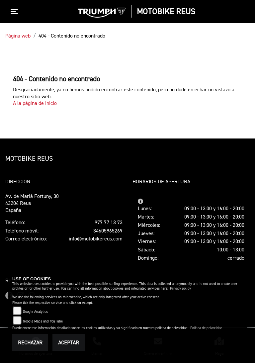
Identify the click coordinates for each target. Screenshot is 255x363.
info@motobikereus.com (96, 238)
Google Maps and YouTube (43, 321)
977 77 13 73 (109, 222)
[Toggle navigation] (16, 11)
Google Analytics (35, 312)
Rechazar (30, 342)
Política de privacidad (206, 328)
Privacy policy (180, 288)
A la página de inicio (35, 103)
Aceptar (68, 342)
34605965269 (108, 230)
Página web (18, 35)
